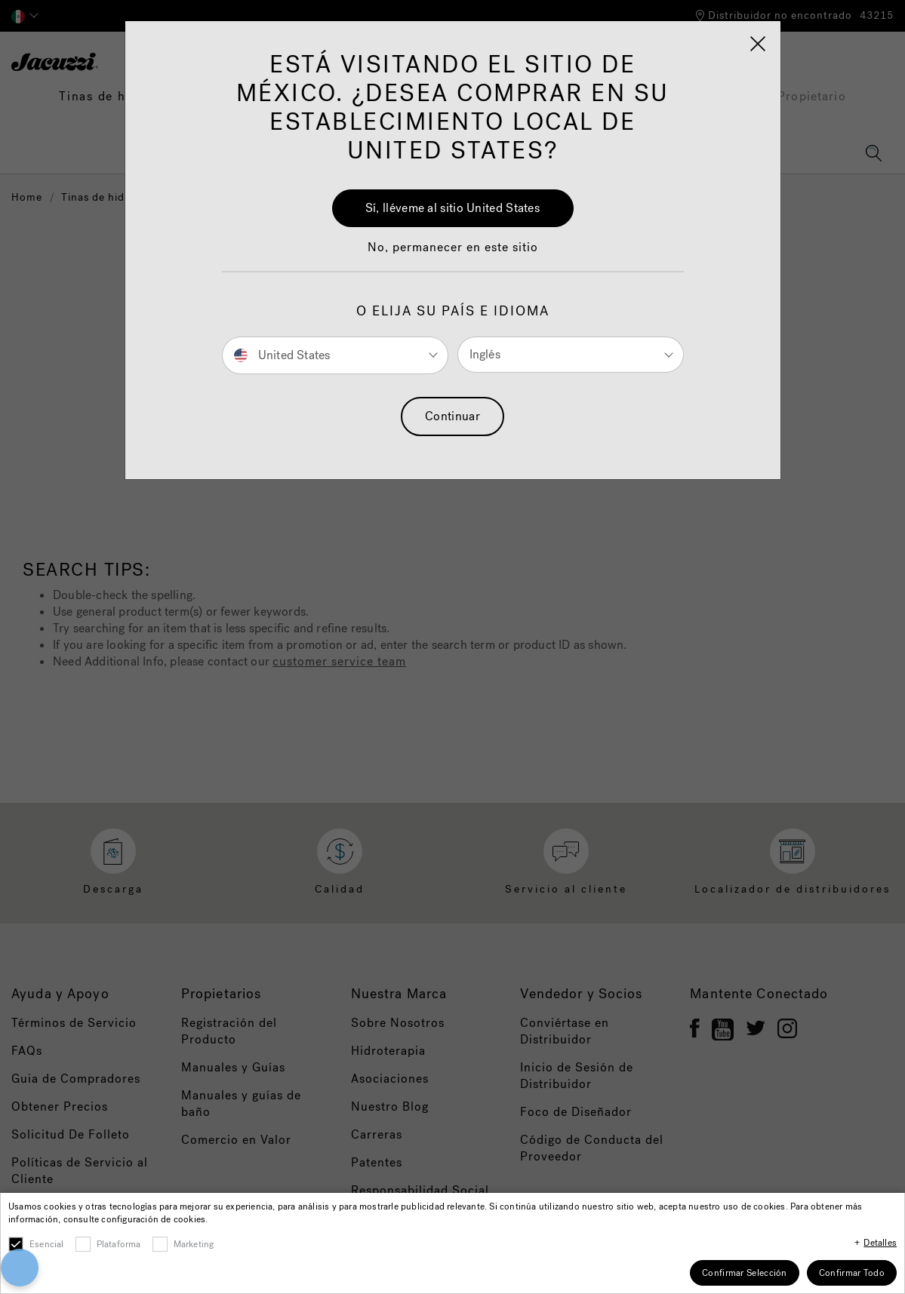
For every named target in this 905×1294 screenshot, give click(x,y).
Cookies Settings (576, 1226)
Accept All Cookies (576, 1184)
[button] (58, 1209)
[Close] (707, 1177)
